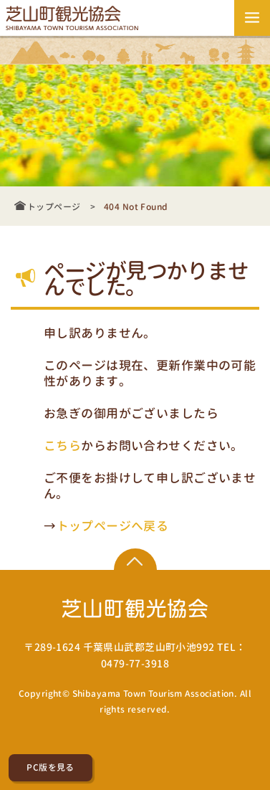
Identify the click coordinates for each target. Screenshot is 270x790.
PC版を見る (50, 767)
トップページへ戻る (113, 525)
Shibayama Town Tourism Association (153, 693)
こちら (62, 445)
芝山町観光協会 (74, 18)
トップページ (54, 207)
